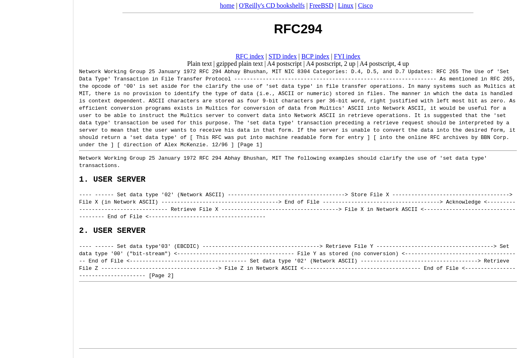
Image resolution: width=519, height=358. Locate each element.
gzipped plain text (240, 63)
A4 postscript (284, 63)
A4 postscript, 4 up (384, 63)
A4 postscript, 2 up (331, 63)
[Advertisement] (36, 176)
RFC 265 (447, 71)
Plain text (199, 63)
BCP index (315, 56)
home (227, 5)
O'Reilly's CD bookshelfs (272, 5)
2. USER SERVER (112, 233)
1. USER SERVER (112, 180)
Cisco (365, 5)
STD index (282, 56)
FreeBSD (321, 5)
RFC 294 (210, 71)
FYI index (347, 56)
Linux (346, 5)
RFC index (250, 56)
